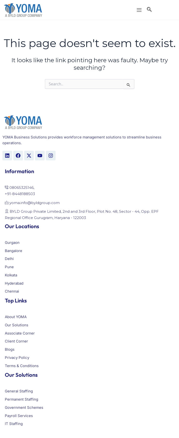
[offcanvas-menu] (139, 10)
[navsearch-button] (149, 10)
